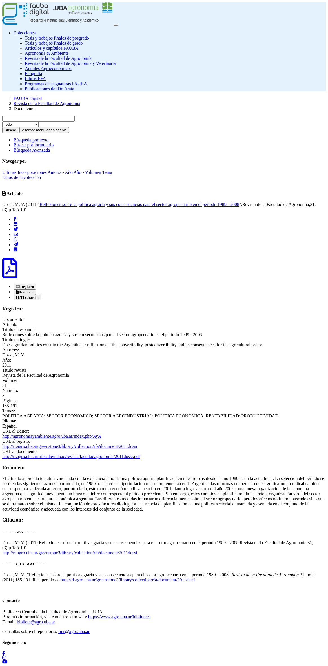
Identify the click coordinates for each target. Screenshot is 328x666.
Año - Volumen (87, 172)
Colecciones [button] (25, 32)
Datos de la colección (21, 177)
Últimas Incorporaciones (24, 172)
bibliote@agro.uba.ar (36, 621)
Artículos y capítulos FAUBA (51, 48)
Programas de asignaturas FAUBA (56, 83)
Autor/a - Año (60, 172)
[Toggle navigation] (116, 25)
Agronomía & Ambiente (47, 53)
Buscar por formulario (34, 145)
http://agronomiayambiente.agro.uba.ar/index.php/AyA (51, 436)
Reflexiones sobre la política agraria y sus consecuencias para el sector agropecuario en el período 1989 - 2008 (139, 204)
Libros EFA (35, 78)
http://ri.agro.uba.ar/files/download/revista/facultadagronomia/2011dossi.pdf (71, 456)
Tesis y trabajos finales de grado (54, 43)
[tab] (25, 286)
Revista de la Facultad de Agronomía (58, 58)
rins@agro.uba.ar (74, 631)
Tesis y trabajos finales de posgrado (57, 38)
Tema (107, 172)
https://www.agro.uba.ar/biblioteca (119, 616)
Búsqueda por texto (31, 139)
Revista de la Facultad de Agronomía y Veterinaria (70, 63)
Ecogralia (33, 73)
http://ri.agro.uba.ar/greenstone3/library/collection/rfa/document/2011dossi (69, 446)
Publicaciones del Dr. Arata (49, 88)
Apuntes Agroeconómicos (48, 68)
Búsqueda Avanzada (32, 150)
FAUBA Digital (28, 98)
